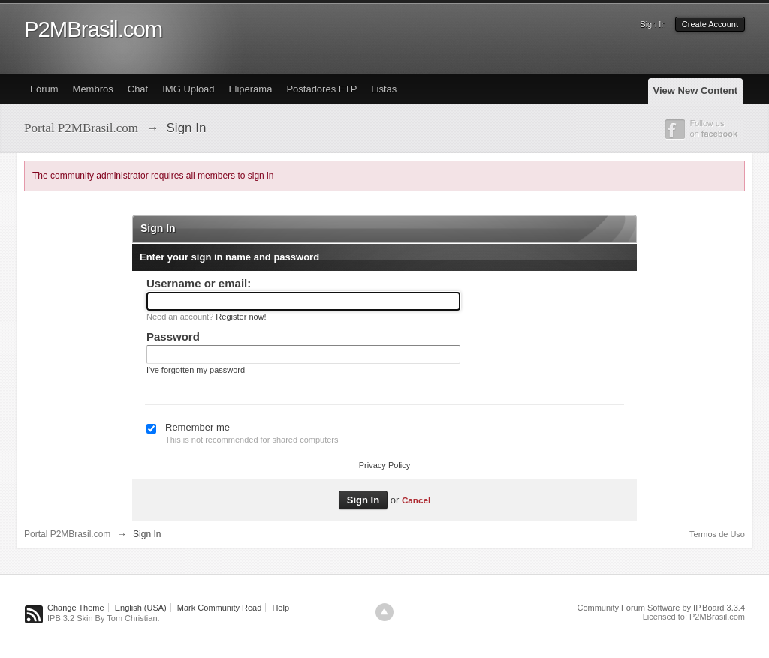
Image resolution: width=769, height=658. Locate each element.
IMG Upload (188, 89)
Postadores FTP (321, 89)
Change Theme (75, 607)
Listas (384, 89)
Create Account (710, 24)
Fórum (44, 89)
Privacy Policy (384, 465)
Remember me (197, 427)
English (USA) (141, 607)
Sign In (652, 24)
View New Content (695, 90)
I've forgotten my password (195, 369)
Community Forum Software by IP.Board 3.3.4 (661, 607)
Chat (138, 89)
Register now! (241, 316)
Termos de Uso (717, 534)
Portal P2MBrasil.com (67, 534)
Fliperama (251, 89)
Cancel (416, 500)
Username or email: (198, 283)
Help (280, 607)
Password (173, 336)
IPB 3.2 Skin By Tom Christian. (103, 618)
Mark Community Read (219, 607)
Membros (93, 89)
